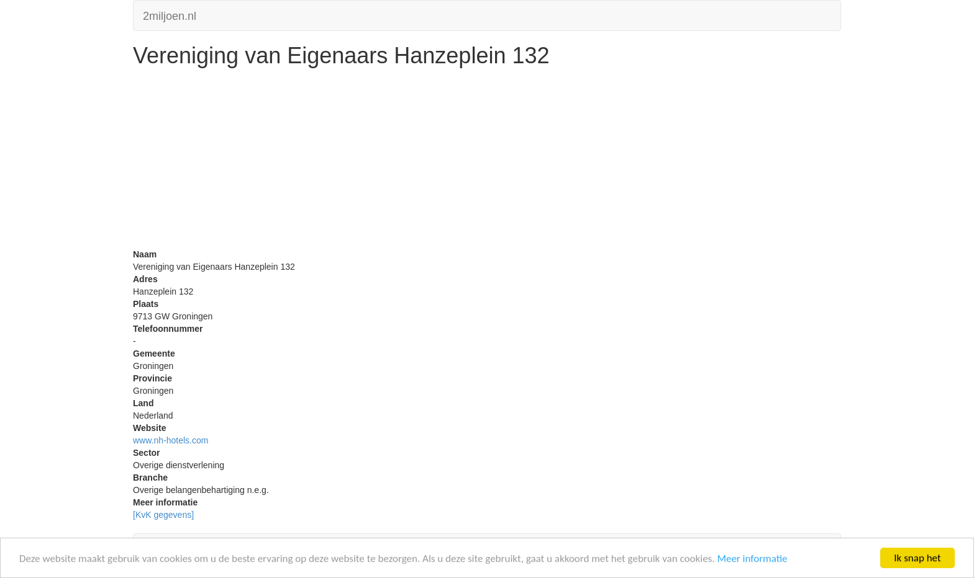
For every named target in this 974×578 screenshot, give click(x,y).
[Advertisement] (487, 161)
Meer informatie (752, 559)
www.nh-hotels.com (170, 440)
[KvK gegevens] (163, 515)
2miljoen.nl (169, 14)
